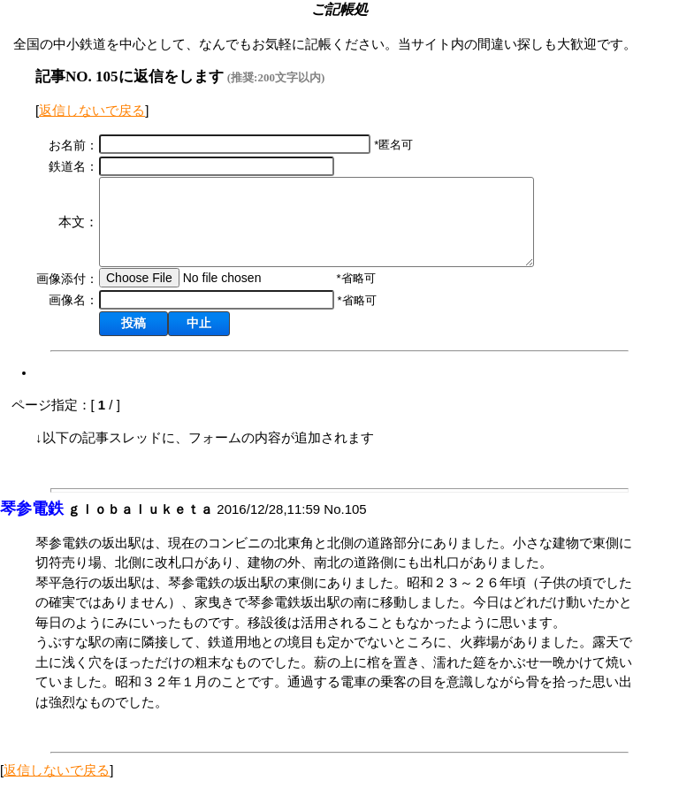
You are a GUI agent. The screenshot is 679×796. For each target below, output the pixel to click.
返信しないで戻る (92, 110)
